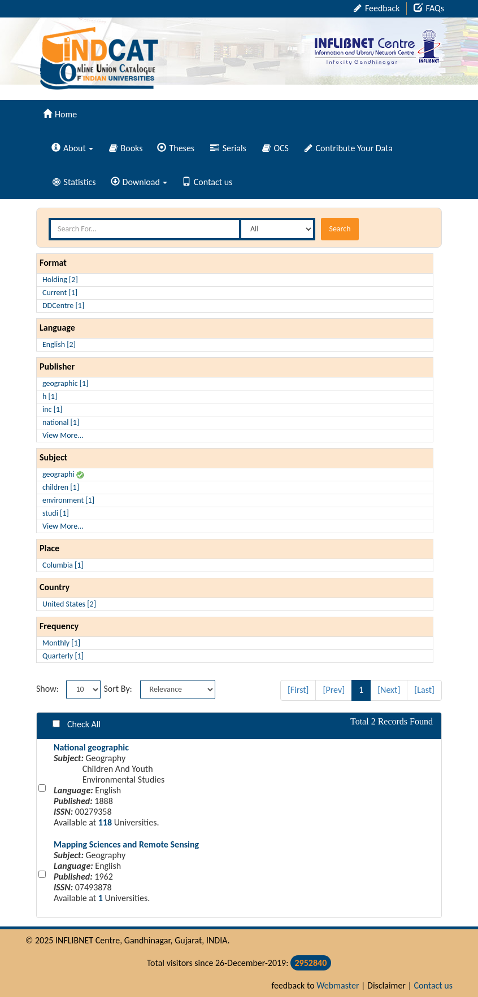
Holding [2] (60, 279)
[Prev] (334, 689)
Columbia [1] (63, 565)
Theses (175, 148)
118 (105, 822)
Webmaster (337, 985)
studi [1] (55, 513)
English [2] (59, 344)
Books (126, 148)
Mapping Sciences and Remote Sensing (126, 844)
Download (139, 182)
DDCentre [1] (63, 305)
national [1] (60, 422)
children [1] (60, 487)
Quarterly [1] (63, 656)
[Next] (388, 689)
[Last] (424, 689)
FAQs (429, 8)
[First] (298, 689)
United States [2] (69, 604)
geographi (63, 474)
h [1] (49, 396)
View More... (63, 435)
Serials (228, 148)
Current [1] (59, 292)
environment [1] (68, 500)
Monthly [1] (61, 643)
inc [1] (52, 409)
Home (60, 114)
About (72, 148)
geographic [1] (65, 383)
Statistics (74, 182)
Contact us (207, 182)
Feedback (376, 8)
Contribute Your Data (349, 148)
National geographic (91, 747)
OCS (275, 148)
